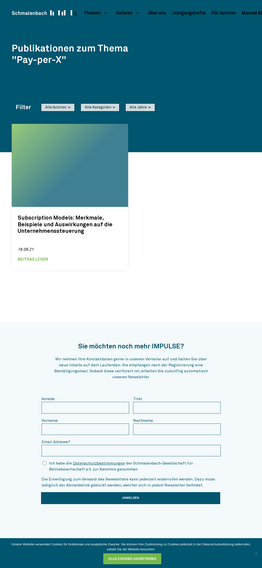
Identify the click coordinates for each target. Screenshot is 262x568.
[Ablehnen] (255, 553)
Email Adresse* (56, 442)
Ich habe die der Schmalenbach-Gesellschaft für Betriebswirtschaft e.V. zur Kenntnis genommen (121, 466)
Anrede (48, 399)
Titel (137, 399)
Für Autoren (224, 13)
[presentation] (79, 517)
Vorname (50, 421)
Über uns (157, 13)
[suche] (75, 13)
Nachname (143, 421)
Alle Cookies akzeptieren (132, 559)
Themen (92, 13)
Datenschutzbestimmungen (99, 463)
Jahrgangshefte (189, 13)
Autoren (124, 13)
